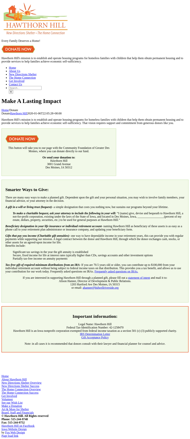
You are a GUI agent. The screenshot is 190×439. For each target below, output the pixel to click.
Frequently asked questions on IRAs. (116, 271)
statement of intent (139, 277)
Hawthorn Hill (18, 113)
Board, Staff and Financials (17, 412)
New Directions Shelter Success (20, 386)
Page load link (9, 435)
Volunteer (7, 399)
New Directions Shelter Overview (21, 382)
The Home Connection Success (19, 392)
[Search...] (25, 88)
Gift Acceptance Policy (95, 337)
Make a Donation (11, 405)
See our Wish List (12, 402)
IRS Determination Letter (95, 334)
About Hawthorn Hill (14, 379)
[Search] (11, 92)
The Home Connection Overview (21, 389)
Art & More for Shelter (15, 409)
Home (5, 376)
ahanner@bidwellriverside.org (101, 287)
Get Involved (9, 396)
